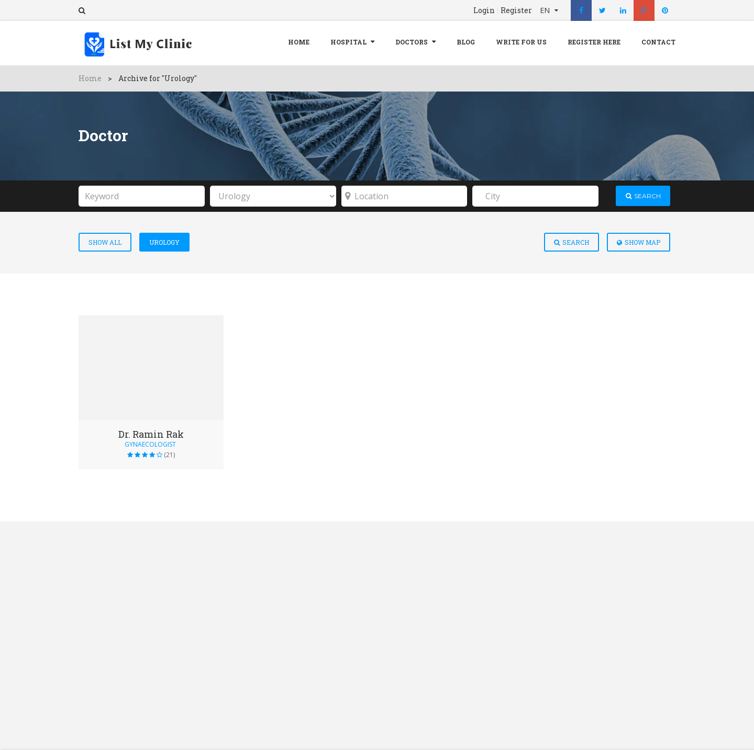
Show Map (638, 242)
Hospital (348, 42)
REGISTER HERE (594, 42)
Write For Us (521, 42)
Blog (466, 42)
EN (546, 10)
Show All (104, 242)
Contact (658, 42)
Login (484, 10)
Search (571, 242)
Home (298, 42)
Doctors (411, 42)
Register (516, 10)
